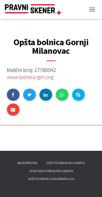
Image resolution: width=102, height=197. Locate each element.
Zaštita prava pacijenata (65, 163)
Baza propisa (27, 163)
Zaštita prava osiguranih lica (51, 179)
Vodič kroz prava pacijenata (51, 171)
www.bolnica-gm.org (30, 77)
